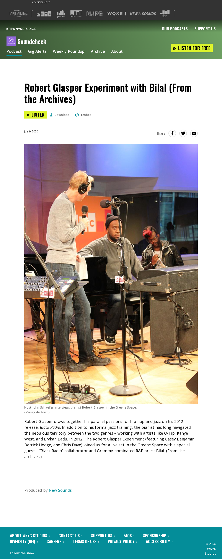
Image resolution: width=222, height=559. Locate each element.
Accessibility (159, 541)
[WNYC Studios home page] (27, 29)
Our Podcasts (175, 28)
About (117, 52)
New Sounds (60, 490)
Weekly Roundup (69, 52)
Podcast (14, 52)
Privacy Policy (122, 541)
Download (60, 115)
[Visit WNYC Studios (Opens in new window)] (76, 13)
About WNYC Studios (30, 535)
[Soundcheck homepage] (12, 41)
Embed (83, 115)
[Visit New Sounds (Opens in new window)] (143, 13)
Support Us (204, 28)
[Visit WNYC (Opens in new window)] (44, 13)
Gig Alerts (37, 52)
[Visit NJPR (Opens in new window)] (95, 14)
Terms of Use (86, 541)
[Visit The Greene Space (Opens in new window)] (165, 14)
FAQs (129, 535)
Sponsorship (156, 535)
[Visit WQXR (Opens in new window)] (116, 14)
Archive (98, 52)
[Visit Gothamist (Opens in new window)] (61, 14)
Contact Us (70, 535)
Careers (55, 541)
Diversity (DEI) (24, 541)
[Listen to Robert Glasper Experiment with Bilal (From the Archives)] (35, 115)
